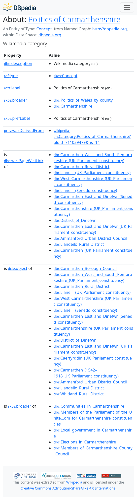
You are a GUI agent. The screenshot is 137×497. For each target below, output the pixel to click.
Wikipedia (74, 482)
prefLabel (17, 118)
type (11, 75)
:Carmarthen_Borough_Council (85, 268)
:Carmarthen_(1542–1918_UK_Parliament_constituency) (86, 373)
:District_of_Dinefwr (75, 220)
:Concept (65, 75)
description (18, 63)
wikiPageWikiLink (23, 160)
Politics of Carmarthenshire (74, 19)
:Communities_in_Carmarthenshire (89, 406)
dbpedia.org (49, 35)
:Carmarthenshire (73, 106)
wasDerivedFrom (24, 130)
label (12, 88)
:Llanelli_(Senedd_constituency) (85, 190)
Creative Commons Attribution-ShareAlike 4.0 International (68, 488)
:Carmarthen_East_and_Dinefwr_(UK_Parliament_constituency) (93, 229)
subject (17, 268)
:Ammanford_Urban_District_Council (90, 238)
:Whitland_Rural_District (79, 394)
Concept (44, 29)
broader (15, 100)
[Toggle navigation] (127, 7)
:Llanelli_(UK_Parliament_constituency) (92, 172)
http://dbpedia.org (109, 29)
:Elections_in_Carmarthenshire (85, 442)
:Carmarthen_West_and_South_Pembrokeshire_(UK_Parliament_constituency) (93, 157)
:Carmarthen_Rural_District (81, 166)
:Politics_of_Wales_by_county (83, 100)
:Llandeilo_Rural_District (79, 244)
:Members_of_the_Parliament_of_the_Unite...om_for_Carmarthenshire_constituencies (93, 418)
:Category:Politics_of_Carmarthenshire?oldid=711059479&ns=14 (92, 136)
